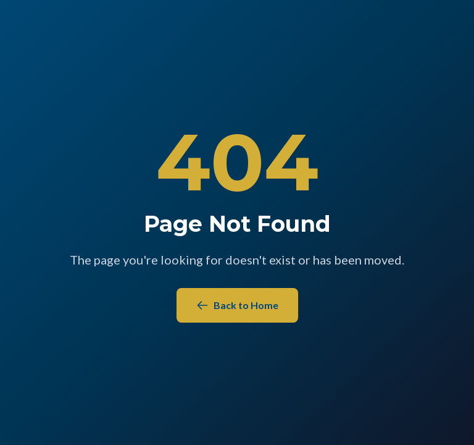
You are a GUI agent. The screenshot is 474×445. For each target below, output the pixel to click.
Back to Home (237, 305)
